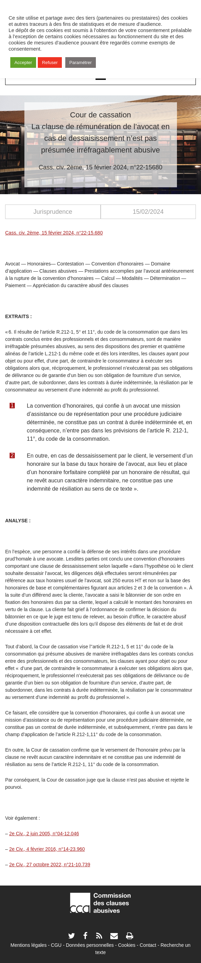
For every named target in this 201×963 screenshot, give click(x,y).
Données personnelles (90, 945)
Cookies (126, 945)
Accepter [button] (23, 62)
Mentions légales (29, 945)
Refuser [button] (50, 62)
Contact (148, 945)
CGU (56, 945)
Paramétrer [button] (80, 62)
